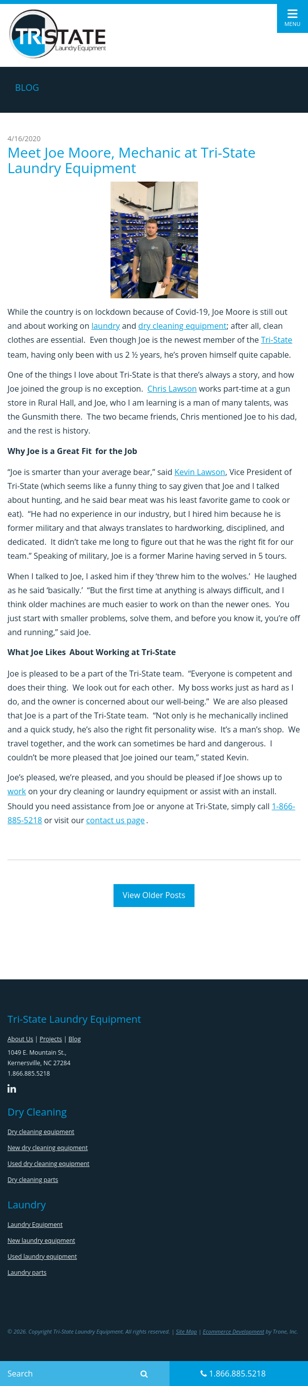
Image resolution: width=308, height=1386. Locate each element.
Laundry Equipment (35, 1224)
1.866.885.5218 (233, 1373)
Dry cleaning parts (33, 1179)
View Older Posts (153, 895)
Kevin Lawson (199, 471)
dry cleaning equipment (182, 325)
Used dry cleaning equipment (49, 1163)
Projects (51, 1039)
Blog (74, 1039)
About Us (20, 1039)
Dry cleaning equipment (41, 1132)
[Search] (68, 1373)
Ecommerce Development (233, 1331)
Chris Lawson (172, 388)
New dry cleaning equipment (48, 1148)
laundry (106, 325)
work (17, 791)
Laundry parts (27, 1272)
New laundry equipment (41, 1240)
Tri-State (276, 339)
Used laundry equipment (42, 1256)
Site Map (186, 1331)
